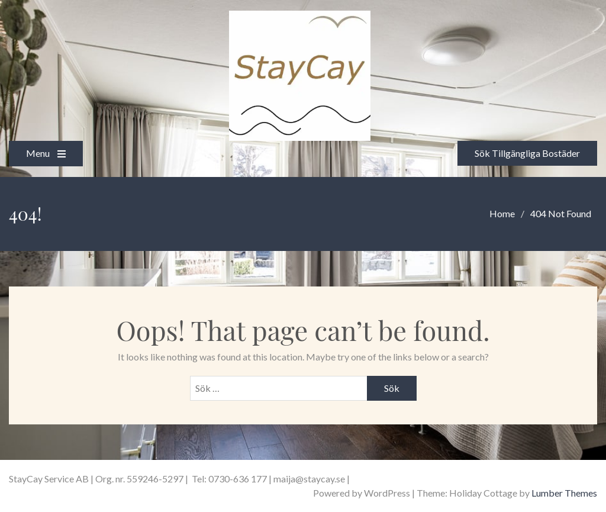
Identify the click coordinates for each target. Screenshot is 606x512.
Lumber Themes (564, 492)
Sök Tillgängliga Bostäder (527, 153)
